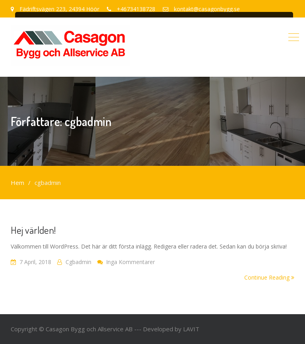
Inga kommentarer (130, 262)
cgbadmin (78, 262)
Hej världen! (33, 230)
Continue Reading (269, 277)
